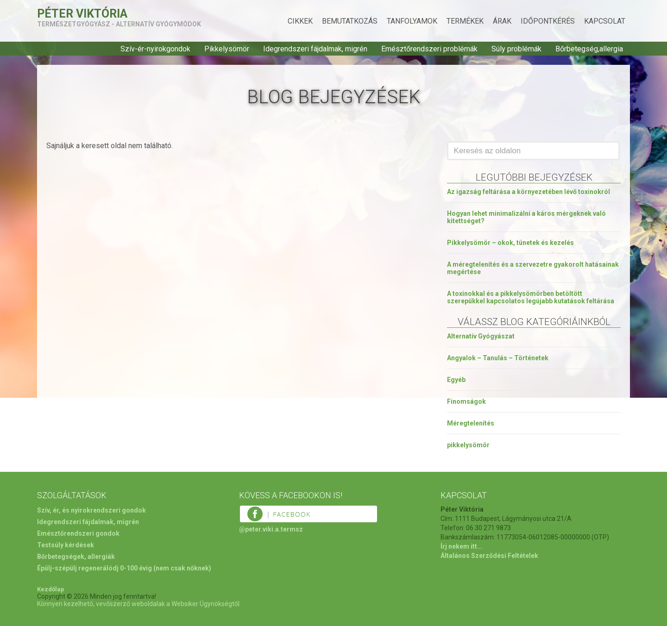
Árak (502, 21)
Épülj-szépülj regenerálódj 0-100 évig (94, 568)
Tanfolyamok (412, 21)
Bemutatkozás (350, 21)
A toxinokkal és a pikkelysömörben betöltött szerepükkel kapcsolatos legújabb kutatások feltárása (530, 297)
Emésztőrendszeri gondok (78, 533)
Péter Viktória (82, 13)
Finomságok (466, 401)
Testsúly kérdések (65, 545)
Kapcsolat (604, 21)
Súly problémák (516, 48)
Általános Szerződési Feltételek (489, 555)
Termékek (465, 21)
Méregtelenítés (470, 423)
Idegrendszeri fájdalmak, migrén (315, 48)
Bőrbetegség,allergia (589, 48)
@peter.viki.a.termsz (271, 529)
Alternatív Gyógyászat (481, 336)
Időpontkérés (548, 21)
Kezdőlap (50, 589)
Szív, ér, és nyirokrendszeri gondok (91, 510)
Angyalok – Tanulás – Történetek (497, 358)
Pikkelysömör (226, 48)
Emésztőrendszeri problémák (429, 48)
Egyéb (456, 379)
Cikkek (300, 21)
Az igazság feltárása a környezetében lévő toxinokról (528, 191)
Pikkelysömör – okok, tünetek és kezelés (510, 242)
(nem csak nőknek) (182, 568)
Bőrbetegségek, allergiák (76, 556)
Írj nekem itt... (461, 546)
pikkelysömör (468, 445)
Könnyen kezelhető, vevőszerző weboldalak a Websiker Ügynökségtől (138, 603)
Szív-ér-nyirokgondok (155, 48)
